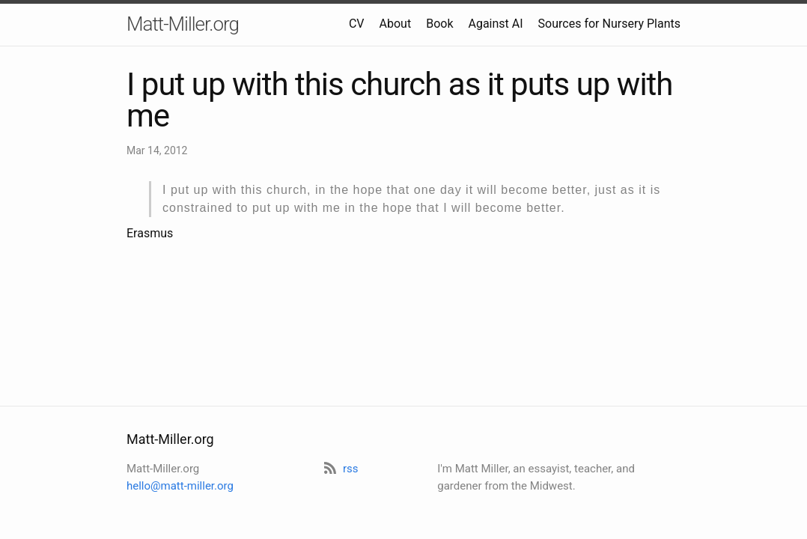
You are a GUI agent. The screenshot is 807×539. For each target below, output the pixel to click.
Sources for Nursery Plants (609, 23)
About (396, 23)
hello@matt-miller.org (180, 486)
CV (357, 23)
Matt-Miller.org (183, 24)
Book (439, 23)
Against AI (495, 23)
